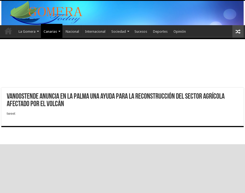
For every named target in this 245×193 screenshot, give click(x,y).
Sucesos (140, 31)
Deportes (160, 31)
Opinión (179, 31)
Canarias (50, 31)
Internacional (95, 31)
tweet (11, 114)
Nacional (72, 31)
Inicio (8, 30)
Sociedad (118, 31)
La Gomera (27, 31)
